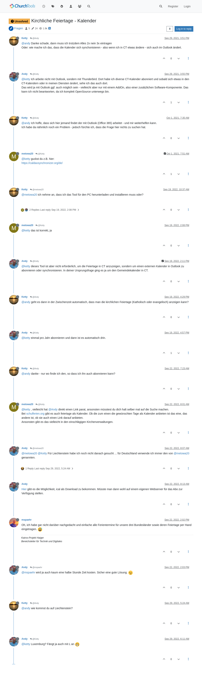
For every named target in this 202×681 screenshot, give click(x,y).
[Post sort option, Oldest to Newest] (169, 29)
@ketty (26, 79)
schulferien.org (35, 413)
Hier (24, 489)
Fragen (18, 28)
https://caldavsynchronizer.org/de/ (42, 163)
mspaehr (27, 519)
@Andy (34, 38)
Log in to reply (184, 28)
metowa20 (27, 153)
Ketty (25, 38)
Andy (25, 74)
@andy (26, 43)
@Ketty (34, 74)
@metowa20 (37, 189)
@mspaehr (36, 567)
